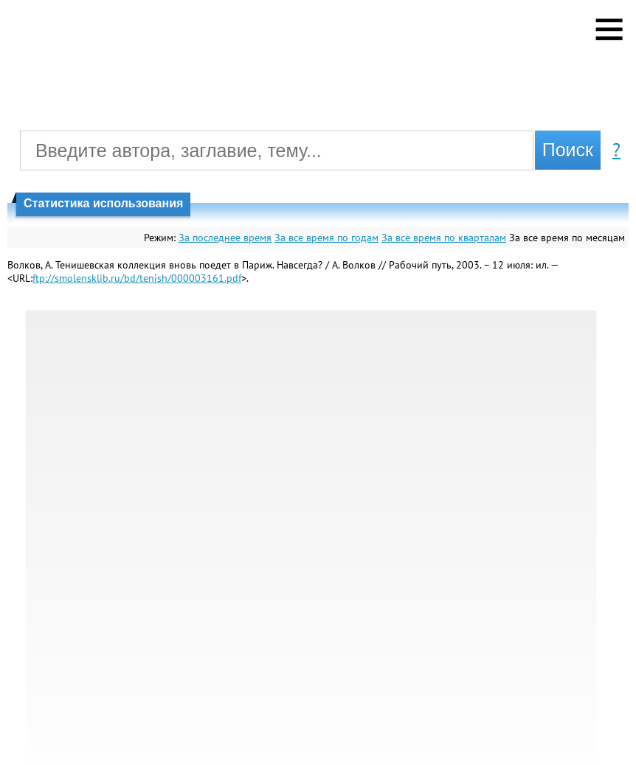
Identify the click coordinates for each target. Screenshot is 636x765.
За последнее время (225, 237)
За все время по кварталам (443, 237)
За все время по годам (326, 237)
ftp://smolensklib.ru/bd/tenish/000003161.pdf (136, 278)
